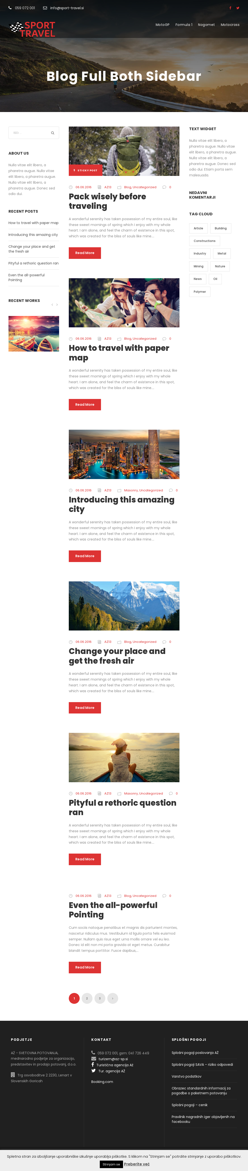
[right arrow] (56, 304)
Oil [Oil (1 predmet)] (215, 279)
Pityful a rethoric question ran (123, 807)
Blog (127, 187)
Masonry (131, 490)
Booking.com (102, 1081)
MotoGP (163, 24)
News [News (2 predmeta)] (198, 279)
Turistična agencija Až (112, 1065)
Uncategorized (144, 187)
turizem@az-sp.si (113, 1059)
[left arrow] (52, 304)
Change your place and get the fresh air (117, 656)
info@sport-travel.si (67, 8)
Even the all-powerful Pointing (113, 910)
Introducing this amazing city (122, 504)
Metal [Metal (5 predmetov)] (222, 253)
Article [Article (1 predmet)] (198, 228)
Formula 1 (184, 24)
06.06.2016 (84, 187)
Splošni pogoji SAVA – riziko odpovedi (202, 1064)
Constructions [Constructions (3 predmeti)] (205, 241)
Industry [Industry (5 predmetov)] (200, 253)
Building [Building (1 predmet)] (221, 228)
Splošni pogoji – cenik (190, 1105)
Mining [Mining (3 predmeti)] (198, 266)
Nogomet (206, 24)
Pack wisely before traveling (107, 201)
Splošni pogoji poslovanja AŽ (195, 1052)
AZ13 (107, 187)
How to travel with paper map (119, 352)
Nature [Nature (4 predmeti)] (220, 266)
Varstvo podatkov (187, 1076)
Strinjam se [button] (111, 1164)
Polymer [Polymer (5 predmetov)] (200, 292)
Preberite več (137, 1164)
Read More (84, 252)
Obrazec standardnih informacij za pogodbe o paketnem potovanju (201, 1091)
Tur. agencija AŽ (108, 1071)
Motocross (230, 24)
